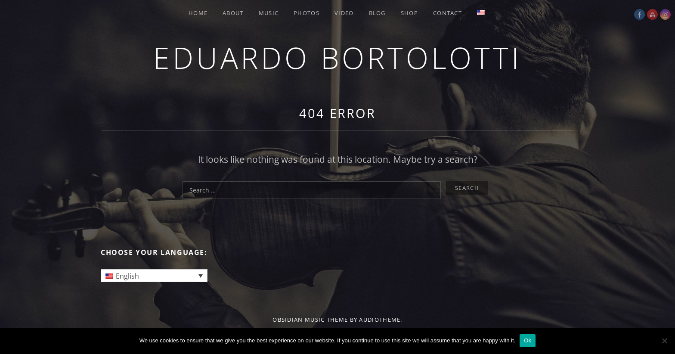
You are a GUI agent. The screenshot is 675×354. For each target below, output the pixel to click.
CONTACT (447, 13)
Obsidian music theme (310, 319)
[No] (664, 340)
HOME (198, 13)
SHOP (409, 13)
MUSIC (269, 13)
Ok (527, 340)
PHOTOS (306, 13)
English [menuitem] (127, 276)
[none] (154, 275)
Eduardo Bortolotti (337, 57)
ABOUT (233, 13)
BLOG (377, 13)
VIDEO (344, 13)
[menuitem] (481, 12)
